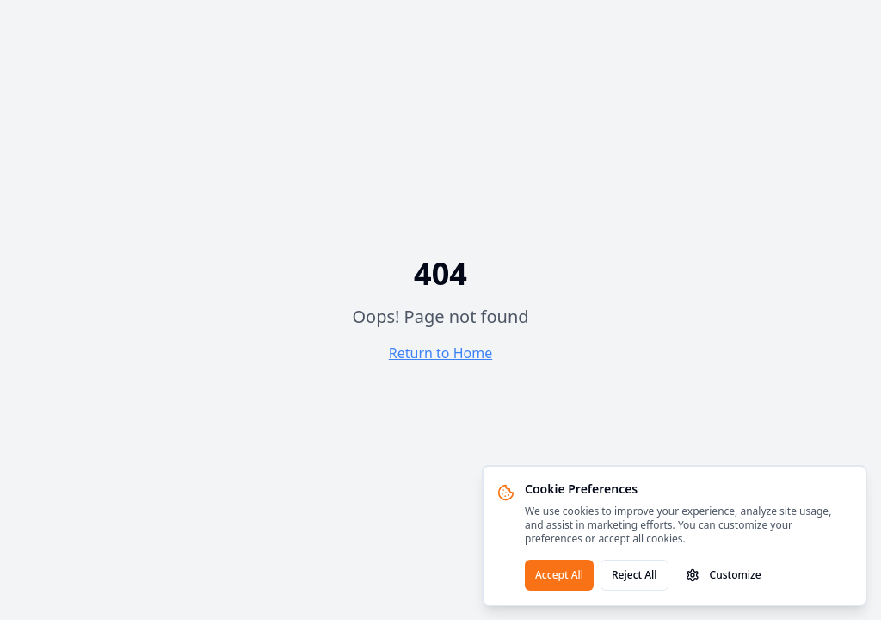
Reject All (634, 574)
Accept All (559, 574)
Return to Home (440, 353)
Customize (723, 574)
